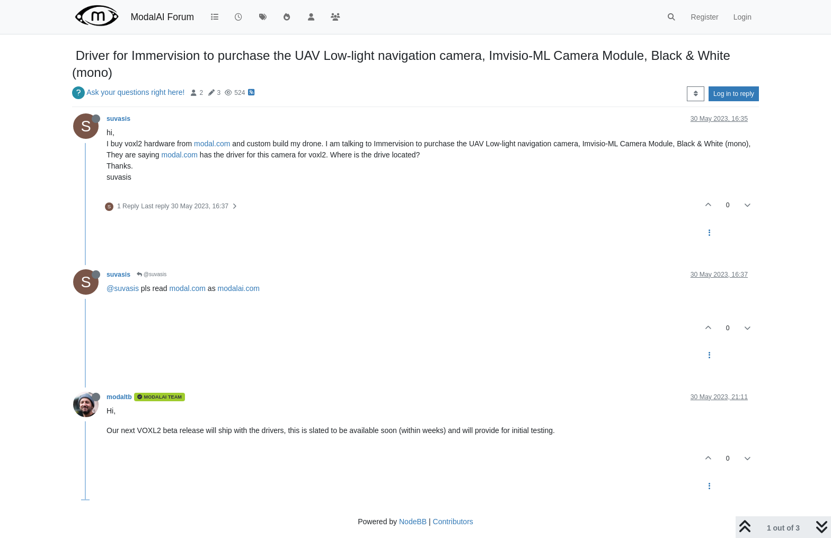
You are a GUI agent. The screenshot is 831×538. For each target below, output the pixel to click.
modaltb (119, 397)
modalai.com (239, 288)
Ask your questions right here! (135, 92)
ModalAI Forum (162, 17)
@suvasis (151, 274)
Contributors (453, 521)
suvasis (118, 118)
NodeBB (413, 521)
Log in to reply (733, 94)
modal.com (212, 143)
